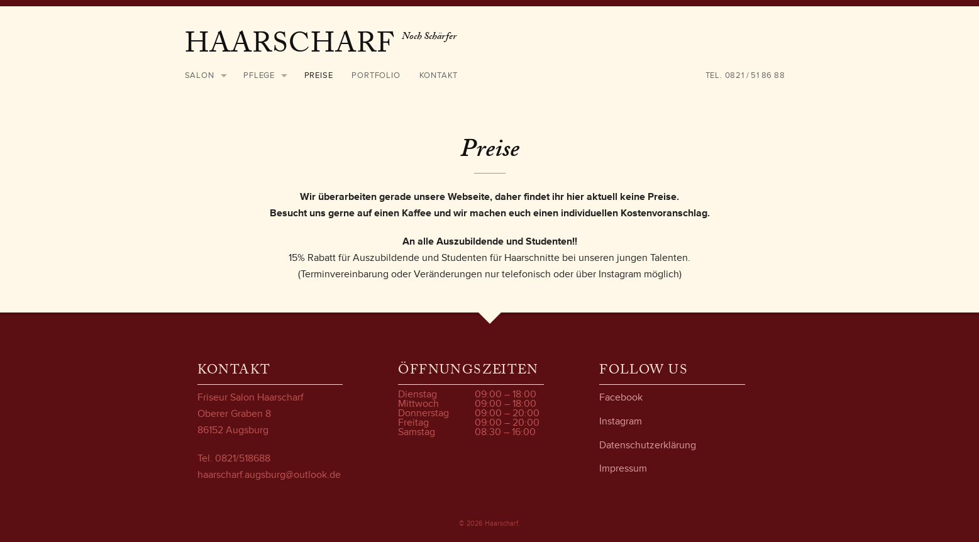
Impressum (623, 468)
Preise (318, 75)
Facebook (621, 397)
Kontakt (438, 75)
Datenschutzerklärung (647, 445)
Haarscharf (293, 47)
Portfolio (375, 75)
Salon (199, 75)
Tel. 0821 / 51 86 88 (745, 75)
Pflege (259, 75)
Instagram (620, 421)
